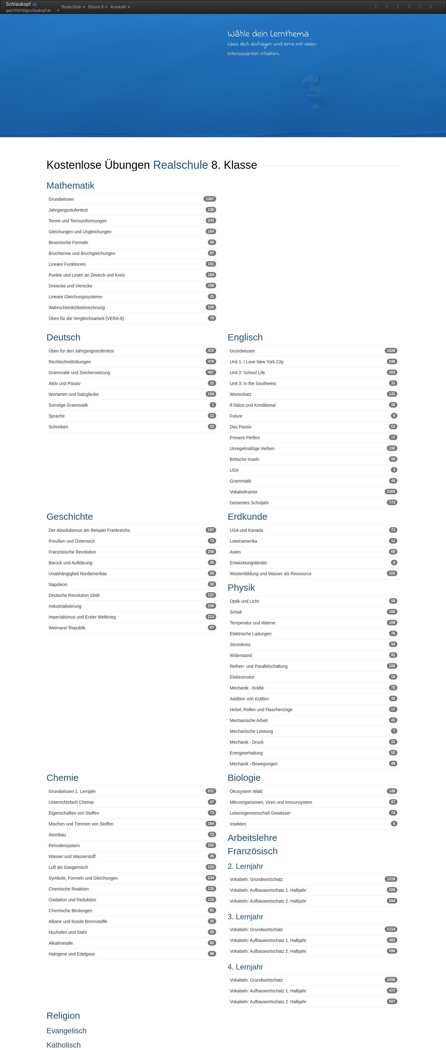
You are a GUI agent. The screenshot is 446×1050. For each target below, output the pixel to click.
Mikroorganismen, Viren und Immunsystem (313, 802)
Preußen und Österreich (132, 541)
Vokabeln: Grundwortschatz (313, 879)
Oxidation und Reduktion (132, 899)
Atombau (132, 834)
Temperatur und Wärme (313, 622)
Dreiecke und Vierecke (132, 285)
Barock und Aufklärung (132, 562)
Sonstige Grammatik (132, 405)
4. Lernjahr (245, 967)
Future (313, 415)
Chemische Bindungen (132, 910)
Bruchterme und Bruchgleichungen (132, 253)
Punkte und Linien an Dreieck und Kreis (132, 275)
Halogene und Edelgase (132, 953)
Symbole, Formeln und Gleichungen (132, 878)
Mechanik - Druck (313, 742)
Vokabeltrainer (313, 491)
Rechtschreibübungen (132, 361)
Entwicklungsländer (313, 562)
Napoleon (132, 584)
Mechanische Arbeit (313, 720)
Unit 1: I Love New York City (313, 361)
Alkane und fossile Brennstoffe (132, 921)
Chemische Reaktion (132, 888)
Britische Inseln (313, 459)
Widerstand (313, 655)
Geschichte (69, 516)
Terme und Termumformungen (132, 220)
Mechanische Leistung (313, 731)
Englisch (245, 337)
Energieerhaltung (313, 752)
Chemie (62, 777)
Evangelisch (66, 1030)
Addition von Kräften (313, 698)
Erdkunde (247, 516)
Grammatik (313, 480)
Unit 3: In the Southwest (313, 383)
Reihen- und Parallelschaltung (313, 666)
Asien (313, 551)
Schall (313, 612)
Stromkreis (313, 644)
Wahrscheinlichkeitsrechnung (132, 307)
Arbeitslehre (252, 838)
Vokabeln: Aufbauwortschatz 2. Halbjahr (313, 900)
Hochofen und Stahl (132, 932)
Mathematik (70, 185)
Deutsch (63, 337)
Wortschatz (313, 394)
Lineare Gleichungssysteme (132, 296)
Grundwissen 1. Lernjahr (132, 791)
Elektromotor (313, 677)
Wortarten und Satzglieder (132, 394)
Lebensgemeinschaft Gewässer (313, 813)
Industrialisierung (132, 606)
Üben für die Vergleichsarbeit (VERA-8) (132, 318)
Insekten (313, 823)
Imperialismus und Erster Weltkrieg (132, 616)
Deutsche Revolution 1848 (132, 595)
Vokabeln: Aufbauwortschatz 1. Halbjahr (313, 890)
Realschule (78, 7)
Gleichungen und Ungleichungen (132, 231)
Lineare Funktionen (132, 264)
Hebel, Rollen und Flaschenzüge (313, 709)
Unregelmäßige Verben (313, 448)
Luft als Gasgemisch (132, 867)
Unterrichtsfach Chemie (132, 802)
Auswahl (143, 7)
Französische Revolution (132, 551)
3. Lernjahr (245, 916)
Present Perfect (313, 437)
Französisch (253, 851)
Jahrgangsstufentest (132, 209)
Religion (63, 1015)
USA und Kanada (313, 530)
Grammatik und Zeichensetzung (132, 372)
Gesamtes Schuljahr (313, 502)
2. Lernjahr (245, 866)
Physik (241, 587)
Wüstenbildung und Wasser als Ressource (313, 573)
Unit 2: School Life (313, 372)
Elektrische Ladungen (313, 633)
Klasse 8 (112, 7)
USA (313, 470)
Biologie (244, 777)
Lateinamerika (313, 541)
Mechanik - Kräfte (313, 687)
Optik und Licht (313, 601)
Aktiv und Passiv (132, 383)
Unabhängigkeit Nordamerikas (132, 573)
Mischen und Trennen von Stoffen (132, 823)
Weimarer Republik (132, 627)
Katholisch (63, 1045)
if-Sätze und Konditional (313, 405)
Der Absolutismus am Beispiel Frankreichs (132, 530)
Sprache (132, 415)
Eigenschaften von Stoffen (132, 813)
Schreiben (132, 426)
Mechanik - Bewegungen (313, 763)
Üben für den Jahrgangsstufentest (132, 350)
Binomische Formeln (132, 242)
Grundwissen (132, 199)
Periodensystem (132, 845)
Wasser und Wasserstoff (132, 856)
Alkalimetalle (132, 943)
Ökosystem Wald (313, 791)
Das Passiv (313, 426)
